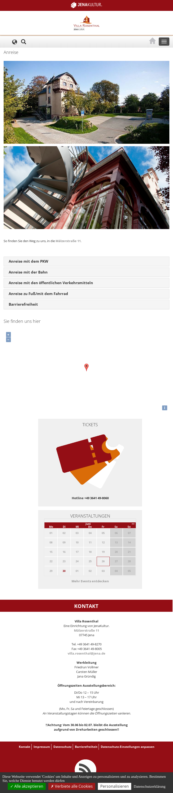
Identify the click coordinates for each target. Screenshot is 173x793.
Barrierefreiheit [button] (23, 304)
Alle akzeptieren (26, 786)
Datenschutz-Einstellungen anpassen (127, 747)
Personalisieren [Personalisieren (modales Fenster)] (114, 786)
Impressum (42, 747)
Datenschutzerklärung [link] (150, 786)
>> (133, 524)
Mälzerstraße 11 (68, 241)
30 (64, 571)
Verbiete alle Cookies (72, 786)
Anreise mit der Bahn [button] (28, 272)
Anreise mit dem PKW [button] (28, 261)
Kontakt (24, 747)
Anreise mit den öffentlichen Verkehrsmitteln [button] (51, 282)
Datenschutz (62, 747)
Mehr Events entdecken (90, 581)
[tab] (86, 261)
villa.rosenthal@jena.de (86, 653)
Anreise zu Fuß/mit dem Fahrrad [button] (38, 293)
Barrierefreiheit (86, 747)
